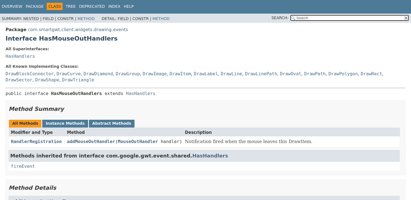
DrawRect (371, 73)
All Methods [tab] (25, 123)
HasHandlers (20, 56)
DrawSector (19, 79)
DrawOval (290, 73)
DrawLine (231, 73)
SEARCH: (279, 18)
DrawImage (155, 73)
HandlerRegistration (36, 141)
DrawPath (315, 73)
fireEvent (23, 166)
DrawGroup (128, 73)
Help (129, 6)
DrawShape (47, 79)
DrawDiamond (98, 73)
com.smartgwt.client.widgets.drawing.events (78, 29)
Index (114, 6)
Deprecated (92, 6)
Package (35, 6)
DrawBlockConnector (30, 73)
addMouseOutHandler (91, 141)
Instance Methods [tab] (65, 123)
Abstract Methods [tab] (111, 123)
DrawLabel (206, 73)
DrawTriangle (78, 79)
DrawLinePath (261, 73)
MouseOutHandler (138, 141)
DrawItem (180, 73)
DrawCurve (69, 73)
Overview (12, 6)
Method (86, 18)
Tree (71, 6)
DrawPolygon (343, 73)
